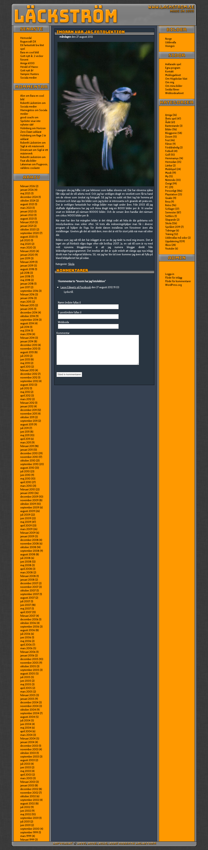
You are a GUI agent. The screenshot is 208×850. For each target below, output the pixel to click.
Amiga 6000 (27, 63)
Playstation (171, 194)
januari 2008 (27, 579)
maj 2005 (25, 684)
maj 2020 (25, 244)
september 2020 (29, 233)
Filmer (168, 144)
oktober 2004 (28, 709)
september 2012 (29, 381)
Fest (167, 140)
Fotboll (169, 151)
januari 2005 (27, 699)
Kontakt (169, 71)
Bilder (168, 129)
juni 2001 (25, 825)
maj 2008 (25, 565)
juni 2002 (25, 810)
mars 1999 (25, 836)
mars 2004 (26, 735)
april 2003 (26, 774)
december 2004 (29, 702)
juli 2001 (25, 821)
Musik (168, 172)
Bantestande (172, 126)
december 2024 (29, 197)
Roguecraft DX (28, 41)
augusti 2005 (27, 673)
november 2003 (29, 749)
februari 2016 (27, 294)
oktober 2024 (27, 200)
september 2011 (29, 421)
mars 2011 (25, 442)
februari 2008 (28, 576)
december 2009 (29, 496)
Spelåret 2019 (172, 227)
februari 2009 (28, 533)
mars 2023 (26, 208)
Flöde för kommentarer (178, 281)
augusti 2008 (27, 554)
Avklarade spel (173, 64)
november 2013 (28, 348)
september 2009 (29, 507)
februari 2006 (28, 652)
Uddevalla (170, 42)
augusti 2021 (27, 218)
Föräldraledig (172, 147)
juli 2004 (25, 720)
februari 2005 (28, 695)
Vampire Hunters (29, 74)
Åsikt (168, 122)
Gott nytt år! (26, 70)
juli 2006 (25, 634)
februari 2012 (27, 403)
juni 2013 (25, 359)
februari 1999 (27, 839)
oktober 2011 (27, 417)
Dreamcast (26, 150)
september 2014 (29, 320)
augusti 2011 (26, 424)
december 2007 (29, 583)
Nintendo (170, 180)
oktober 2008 (28, 547)
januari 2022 (27, 215)
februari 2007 (27, 616)
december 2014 (28, 312)
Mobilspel (170, 169)
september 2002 (29, 800)
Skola (71, 264)
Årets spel (170, 118)
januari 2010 (27, 493)
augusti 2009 (27, 511)
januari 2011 (26, 449)
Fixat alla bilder (28, 160)
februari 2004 (28, 738)
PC (166, 187)
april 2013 (25, 366)
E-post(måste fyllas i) (69, 312)
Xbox (168, 245)
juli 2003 (25, 764)
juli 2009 (25, 514)
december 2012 (28, 374)
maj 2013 (25, 363)
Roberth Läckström (30, 103)
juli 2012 (24, 388)
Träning (169, 234)
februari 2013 (27, 370)
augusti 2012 (27, 384)
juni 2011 (25, 431)
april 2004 (26, 731)
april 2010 (25, 482)
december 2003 (29, 746)
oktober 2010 (27, 460)
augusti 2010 (27, 468)
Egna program (172, 68)
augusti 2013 (27, 352)
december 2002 (29, 789)
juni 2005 (25, 681)
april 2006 (26, 644)
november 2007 (29, 587)
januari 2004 (27, 742)
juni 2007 (25, 605)
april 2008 (26, 569)
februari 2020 (27, 251)
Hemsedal (26, 38)
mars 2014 (26, 334)
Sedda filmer (172, 89)
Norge (168, 39)
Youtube (169, 248)
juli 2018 (25, 273)
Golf (167, 154)
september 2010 (29, 464)
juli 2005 (25, 677)
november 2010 (29, 457)
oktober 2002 (28, 796)
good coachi (27, 117)
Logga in (169, 274)
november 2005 (29, 662)
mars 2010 (26, 486)
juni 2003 (25, 767)
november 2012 (28, 377)
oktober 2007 (28, 590)
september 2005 (29, 670)
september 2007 (29, 594)
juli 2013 (24, 356)
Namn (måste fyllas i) (69, 302)
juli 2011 (24, 428)
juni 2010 (25, 475)
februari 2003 (27, 782)
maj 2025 (25, 193)
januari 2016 (26, 298)
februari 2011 (27, 446)
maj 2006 (25, 641)
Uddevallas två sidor (176, 237)
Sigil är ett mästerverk (32, 146)
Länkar (168, 165)
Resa (167, 201)
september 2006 (29, 626)
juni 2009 (25, 518)
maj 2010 (25, 478)
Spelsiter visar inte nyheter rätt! (30, 122)
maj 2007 (25, 608)
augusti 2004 (27, 717)
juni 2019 (25, 258)
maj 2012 (25, 392)
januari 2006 (27, 655)
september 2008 (29, 551)
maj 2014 (25, 330)
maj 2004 (25, 727)
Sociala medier (28, 77)
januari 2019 (26, 265)
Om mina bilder (173, 86)
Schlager (170, 209)
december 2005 (29, 659)
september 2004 (29, 713)
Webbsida (63, 322)
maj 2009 (25, 522)
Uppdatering (172, 241)
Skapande (170, 219)
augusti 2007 (27, 597)
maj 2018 (25, 280)
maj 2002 (25, 814)
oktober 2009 (28, 504)
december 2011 (28, 410)
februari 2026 (27, 186)
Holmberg (25, 135)
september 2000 (30, 829)
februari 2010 (27, 489)
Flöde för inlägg (173, 277)
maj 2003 (25, 771)
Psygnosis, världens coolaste (34, 166)
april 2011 (25, 439)
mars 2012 (25, 399)
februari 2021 (27, 222)
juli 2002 (25, 807)
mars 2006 (26, 648)
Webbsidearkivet (174, 93)
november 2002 (29, 792)
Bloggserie (171, 133)
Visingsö (170, 46)
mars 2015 (26, 301)
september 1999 (29, 832)
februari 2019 (27, 262)
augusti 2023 (27, 204)
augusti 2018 (27, 269)
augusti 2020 (27, 236)
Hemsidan (170, 162)
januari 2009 (27, 536)
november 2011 (28, 413)
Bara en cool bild (29, 52)
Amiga (168, 115)
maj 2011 (25, 435)
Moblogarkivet (173, 75)
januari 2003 (27, 785)
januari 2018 (27, 283)
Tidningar (170, 230)
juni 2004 (25, 724)
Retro (168, 205)
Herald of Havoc (29, 67)
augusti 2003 (27, 760)
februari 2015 (27, 305)
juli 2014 (24, 327)
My (166, 176)
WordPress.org (173, 285)
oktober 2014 (27, 316)
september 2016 (29, 291)
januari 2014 (26, 341)
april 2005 (26, 688)
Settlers (169, 216)
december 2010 (29, 453)
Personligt (170, 191)
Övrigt (168, 183)
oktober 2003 (28, 753)
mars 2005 (26, 691)
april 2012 (25, 395)
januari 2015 (26, 309)
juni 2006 (25, 637)
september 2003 (29, 756)
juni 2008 (25, 561)
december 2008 (29, 540)
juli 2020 (25, 240)
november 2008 (29, 543)
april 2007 (26, 612)
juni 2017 (25, 287)
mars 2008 (26, 572)
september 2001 (29, 818)
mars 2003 (26, 778)
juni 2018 (25, 276)
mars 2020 (26, 247)
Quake (168, 198)
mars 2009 (26, 529)
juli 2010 (25, 471)
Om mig (169, 82)
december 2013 (28, 345)
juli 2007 (25, 601)
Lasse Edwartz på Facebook (75, 287)
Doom (168, 136)
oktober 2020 (28, 229)
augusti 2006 (27, 630)
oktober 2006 (28, 623)
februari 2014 (27, 338)
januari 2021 (26, 226)
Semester (170, 212)
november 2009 (29, 500)
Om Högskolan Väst (176, 78)
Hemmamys (172, 158)
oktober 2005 (28, 666)
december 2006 (29, 619)
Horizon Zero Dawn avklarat (33, 130)
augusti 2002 (27, 803)
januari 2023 (27, 211)
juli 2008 (25, 558)
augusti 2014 (27, 323)
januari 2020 (27, 255)
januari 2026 (27, 190)
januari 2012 (26, 406)
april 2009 (26, 525)
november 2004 (29, 706)
